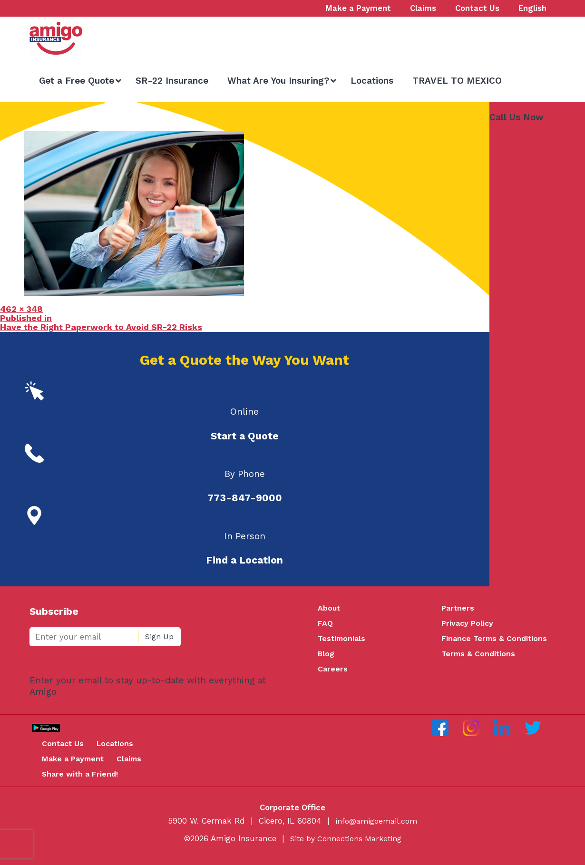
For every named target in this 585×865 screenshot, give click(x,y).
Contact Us (66, 748)
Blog (326, 656)
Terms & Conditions (479, 656)
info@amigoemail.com (376, 827)
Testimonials (343, 640)
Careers (333, 672)
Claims (137, 764)
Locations (121, 748)
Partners (458, 608)
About (329, 608)
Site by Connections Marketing (345, 845)
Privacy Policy (468, 624)
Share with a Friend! (83, 780)
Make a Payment (76, 764)
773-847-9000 (522, 128)
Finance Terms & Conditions (495, 640)
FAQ (325, 624)
